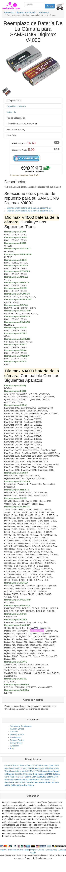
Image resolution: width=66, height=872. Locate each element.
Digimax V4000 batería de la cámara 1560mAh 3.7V (30, 211)
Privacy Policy (16, 743)
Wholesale (14, 746)
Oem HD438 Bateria (23, 774)
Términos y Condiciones (20, 726)
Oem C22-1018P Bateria (37, 765)
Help (12, 748)
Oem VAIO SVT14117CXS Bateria (32, 771)
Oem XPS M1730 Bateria (27, 779)
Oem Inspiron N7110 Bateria (46, 774)
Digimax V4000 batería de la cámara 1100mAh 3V (29, 208)
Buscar (50, 6)
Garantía (14, 732)
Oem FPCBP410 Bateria (15, 765)
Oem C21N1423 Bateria (42, 777)
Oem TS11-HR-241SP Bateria (17, 777)
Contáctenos (15, 737)
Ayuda (33, 852)
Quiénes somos (17, 734)
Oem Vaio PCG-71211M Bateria (25, 768)
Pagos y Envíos (17, 729)
